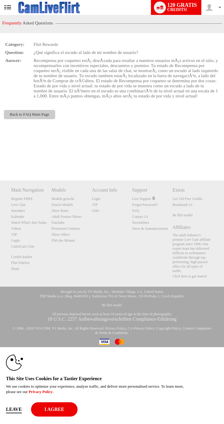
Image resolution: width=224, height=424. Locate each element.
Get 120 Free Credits (187, 199)
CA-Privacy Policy (141, 328)
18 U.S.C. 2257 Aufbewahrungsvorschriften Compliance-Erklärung (111, 319)
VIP (14, 234)
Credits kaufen (21, 257)
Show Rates (60, 211)
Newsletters (140, 222)
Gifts (95, 211)
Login (15, 240)
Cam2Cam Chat (22, 246)
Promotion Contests (66, 228)
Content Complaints (197, 328)
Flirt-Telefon (20, 263)
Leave (14, 409)
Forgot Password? (145, 205)
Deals (15, 269)
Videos (16, 228)
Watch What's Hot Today (29, 222)
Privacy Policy (115, 328)
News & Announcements (150, 228)
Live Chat (18, 205)
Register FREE (22, 199)
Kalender (17, 217)
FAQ (135, 211)
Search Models (62, 205)
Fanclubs (58, 222)
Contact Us (140, 217)
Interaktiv (18, 211)
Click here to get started (189, 276)
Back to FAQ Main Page (29, 114)
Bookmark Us (182, 205)
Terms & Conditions (113, 333)
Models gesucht (63, 199)
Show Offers (61, 234)
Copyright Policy (168, 328)
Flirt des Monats (63, 240)
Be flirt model (182, 215)
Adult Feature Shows (67, 217)
